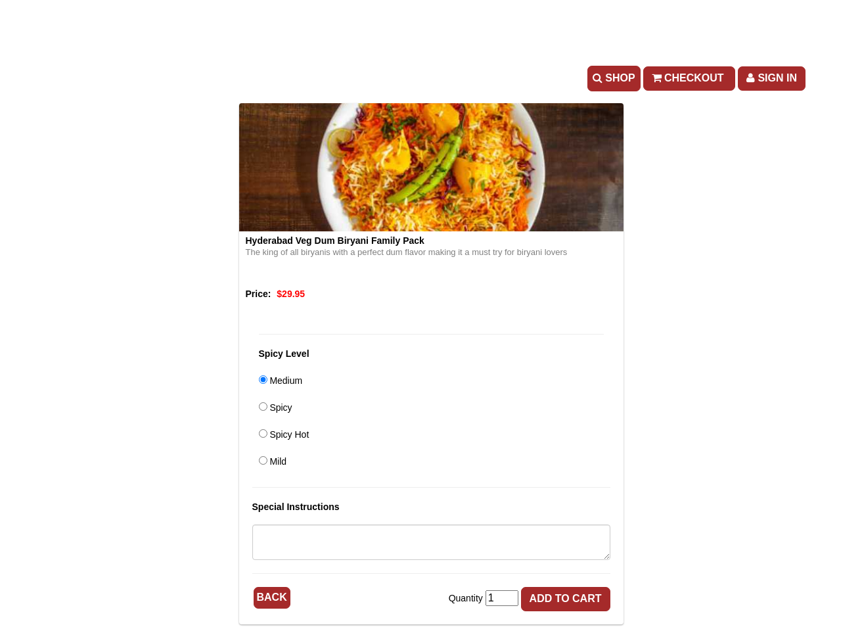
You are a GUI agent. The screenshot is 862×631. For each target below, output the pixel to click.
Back (272, 597)
